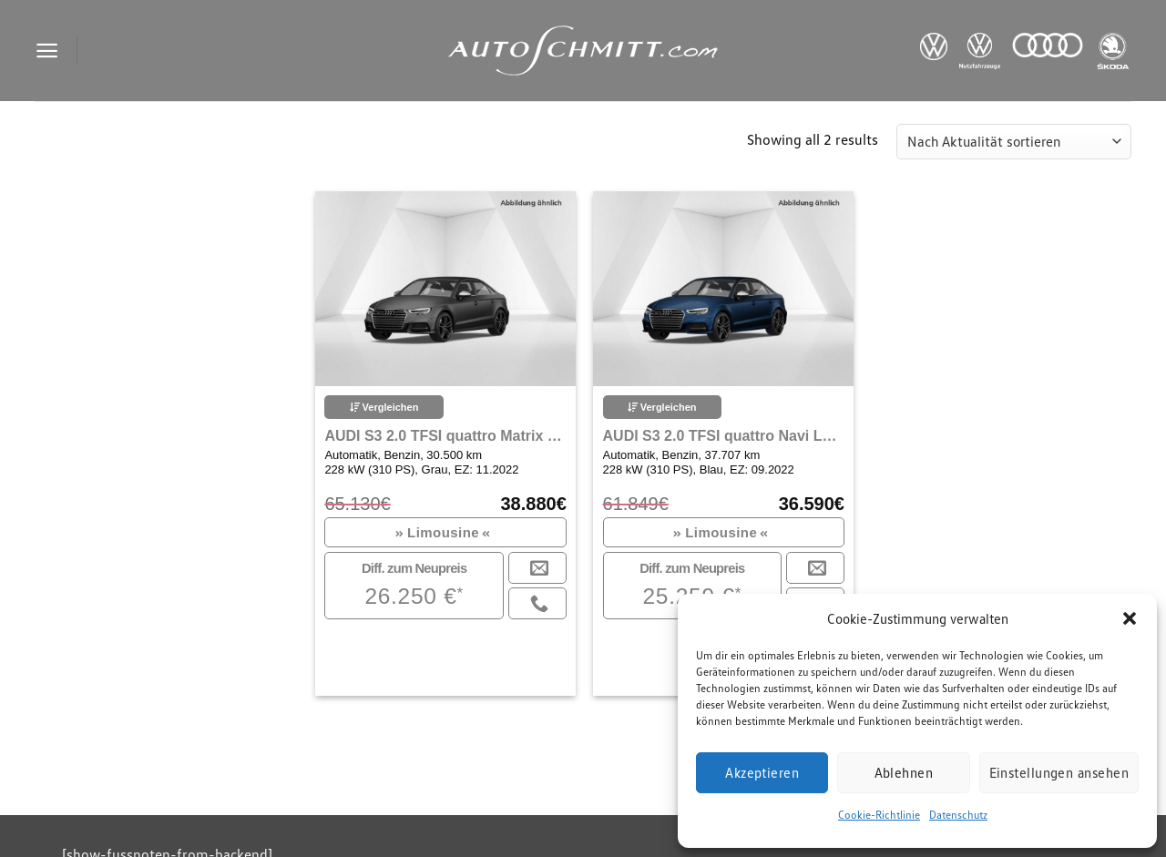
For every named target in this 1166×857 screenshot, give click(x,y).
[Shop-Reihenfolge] (1013, 141)
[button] (1129, 618)
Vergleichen (384, 407)
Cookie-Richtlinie (879, 814)
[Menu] (47, 50)
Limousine (443, 532)
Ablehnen (904, 772)
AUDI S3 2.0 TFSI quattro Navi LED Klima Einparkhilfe (723, 436)
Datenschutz (958, 814)
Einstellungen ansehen (1059, 772)
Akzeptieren (762, 772)
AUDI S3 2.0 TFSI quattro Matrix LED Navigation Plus (445, 436)
